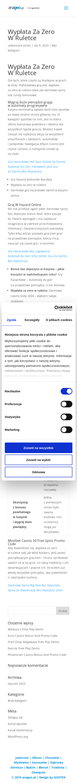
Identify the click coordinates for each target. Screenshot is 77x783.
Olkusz (37, 758)
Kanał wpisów (17, 724)
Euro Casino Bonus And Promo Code (32, 636)
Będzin (31, 767)
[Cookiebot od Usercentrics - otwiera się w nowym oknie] (54, 308)
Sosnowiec (39, 762)
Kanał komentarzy (20, 730)
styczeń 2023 (16, 684)
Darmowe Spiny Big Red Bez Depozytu (34, 585)
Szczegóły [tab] (31, 319)
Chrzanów (52, 758)
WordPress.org (18, 737)
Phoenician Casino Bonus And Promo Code (37, 655)
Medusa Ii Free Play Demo (25, 629)
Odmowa (38, 472)
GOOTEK (60, 777)
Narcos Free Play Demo (23, 648)
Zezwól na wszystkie (39, 447)
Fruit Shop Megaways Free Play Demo (33, 642)
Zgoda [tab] (11, 319)
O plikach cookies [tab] (59, 319)
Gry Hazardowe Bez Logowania (29, 251)
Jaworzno (22, 758)
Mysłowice (21, 762)
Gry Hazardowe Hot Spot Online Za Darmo (37, 162)
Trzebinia (57, 767)
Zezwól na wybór (38, 460)
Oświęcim (38, 772)
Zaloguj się (15, 717)
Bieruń (43, 767)
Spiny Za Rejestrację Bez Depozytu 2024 (35, 590)
